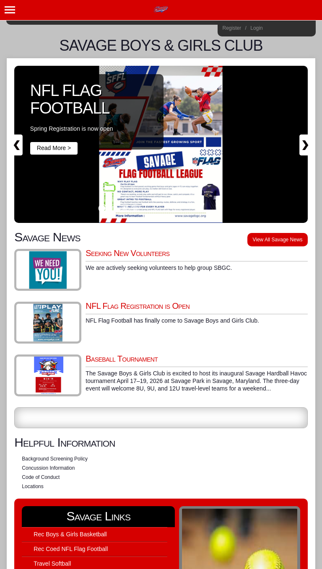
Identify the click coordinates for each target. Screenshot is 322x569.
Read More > (54, 148)
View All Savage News (277, 240)
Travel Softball (52, 563)
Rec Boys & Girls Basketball (70, 534)
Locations (32, 486)
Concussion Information (48, 468)
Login (256, 28)
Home (306, 29)
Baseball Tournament (122, 358)
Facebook (283, 29)
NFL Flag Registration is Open (138, 305)
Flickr (295, 29)
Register (232, 28)
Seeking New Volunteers (127, 253)
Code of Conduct (41, 477)
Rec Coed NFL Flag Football (71, 549)
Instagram (272, 29)
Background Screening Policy (55, 459)
